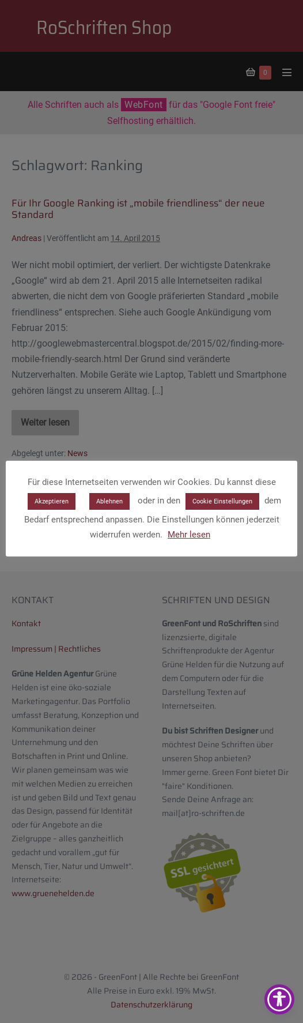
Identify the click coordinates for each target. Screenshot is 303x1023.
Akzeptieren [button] (52, 501)
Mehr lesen (189, 534)
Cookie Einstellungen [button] (222, 501)
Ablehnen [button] (109, 501)
